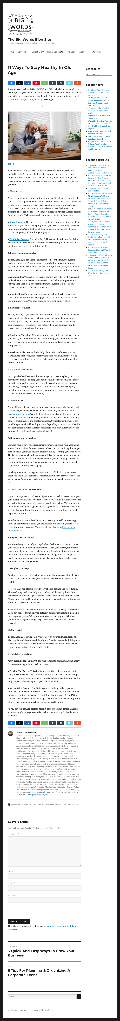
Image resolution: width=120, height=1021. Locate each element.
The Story (71, 52)
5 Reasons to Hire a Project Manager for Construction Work (98, 110)
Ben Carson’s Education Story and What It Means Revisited (99, 250)
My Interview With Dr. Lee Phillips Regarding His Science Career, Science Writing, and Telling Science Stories (100, 227)
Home (11, 52)
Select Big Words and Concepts (47, 52)
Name (11, 871)
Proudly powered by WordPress (41, 1010)
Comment (13, 834)
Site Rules (96, 52)
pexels (11, 164)
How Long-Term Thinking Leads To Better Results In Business (98, 92)
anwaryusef (15, 804)
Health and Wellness (57, 804)
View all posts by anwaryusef (37, 795)
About (82, 52)
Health (75, 804)
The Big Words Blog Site (29, 39)
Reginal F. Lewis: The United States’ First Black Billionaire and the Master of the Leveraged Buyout (100, 240)
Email (11, 883)
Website (12, 895)
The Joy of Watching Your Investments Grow (99, 273)
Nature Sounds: (17, 609)
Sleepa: (13, 589)
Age (69, 804)
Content (21, 52)
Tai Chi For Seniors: (19, 239)
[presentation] (26, 912)
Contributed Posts (41, 804)
